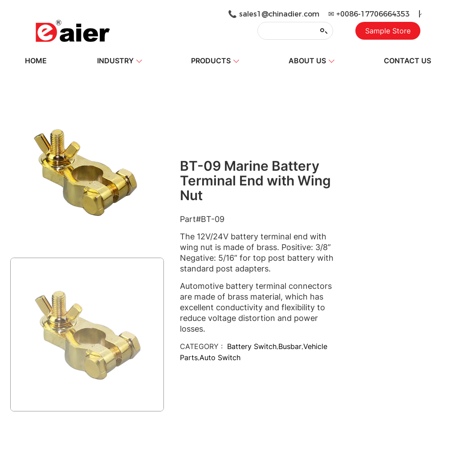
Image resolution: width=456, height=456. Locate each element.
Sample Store (388, 30)
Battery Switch (252, 346)
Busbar (289, 346)
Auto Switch (220, 357)
